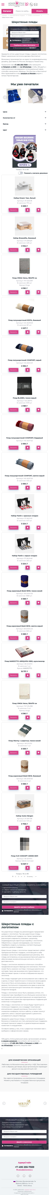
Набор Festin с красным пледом (24, 516)
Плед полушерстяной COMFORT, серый (24, 360)
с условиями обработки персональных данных (30, 40)
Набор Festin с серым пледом (24, 556)
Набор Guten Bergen (24, 816)
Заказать (13, 210)
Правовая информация (25, 1191)
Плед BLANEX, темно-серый (24, 398)
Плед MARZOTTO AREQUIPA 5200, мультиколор (25, 661)
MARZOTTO (27, 668)
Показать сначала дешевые (36, 173)
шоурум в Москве (28, 73)
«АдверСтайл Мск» (30, 1189)
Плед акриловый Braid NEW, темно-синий (24, 591)
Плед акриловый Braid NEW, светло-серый (25, 626)
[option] (14, 97)
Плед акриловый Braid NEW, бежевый (24, 776)
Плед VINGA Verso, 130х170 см (24, 278)
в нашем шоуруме (9, 1041)
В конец (30, 876)
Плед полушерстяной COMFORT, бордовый (24, 438)
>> (36, 876)
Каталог (7, 11)
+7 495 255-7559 (21, 65)
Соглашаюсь (24, 40)
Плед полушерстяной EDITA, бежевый (24, 320)
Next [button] (44, 97)
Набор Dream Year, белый (24, 198)
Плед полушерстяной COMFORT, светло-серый (24, 476)
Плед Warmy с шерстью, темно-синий (24, 741)
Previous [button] (5, 97)
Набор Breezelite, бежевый (24, 238)
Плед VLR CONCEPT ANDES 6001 (24, 856)
